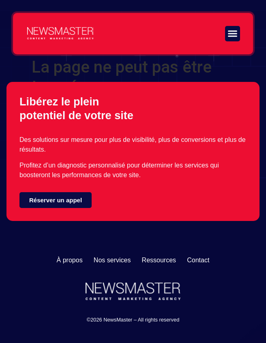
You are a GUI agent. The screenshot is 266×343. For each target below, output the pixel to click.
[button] (232, 33)
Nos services (112, 260)
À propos (70, 260)
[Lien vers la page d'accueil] (60, 33)
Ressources (159, 260)
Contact (198, 260)
